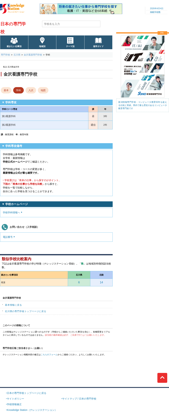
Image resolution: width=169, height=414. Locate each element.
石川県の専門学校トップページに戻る (25, 311)
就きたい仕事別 (14, 46)
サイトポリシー (15, 398)
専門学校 (5, 54)
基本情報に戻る (13, 305)
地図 (43, 90)
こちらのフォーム (49, 354)
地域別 (42, 46)
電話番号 (8, 237)
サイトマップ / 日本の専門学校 (79, 398)
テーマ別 (70, 46)
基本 (6, 90)
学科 (18, 90)
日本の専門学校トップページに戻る (26, 393)
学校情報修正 (14, 404)
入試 (30, 90)
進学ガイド (98, 46)
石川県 (17, 54)
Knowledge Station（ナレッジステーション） (32, 410)
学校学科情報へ (11, 212)
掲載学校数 (155, 12)
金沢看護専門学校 (33, 54)
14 (101, 282)
